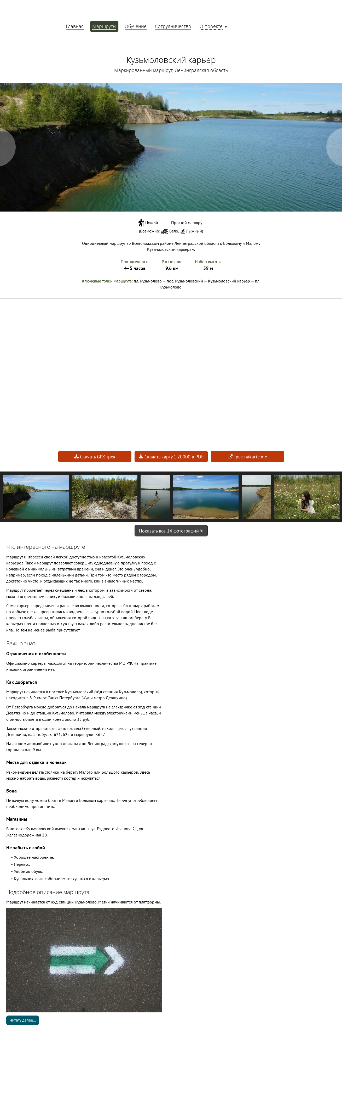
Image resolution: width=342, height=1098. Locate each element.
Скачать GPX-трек (94, 457)
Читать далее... (22, 1020)
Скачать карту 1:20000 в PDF (171, 457)
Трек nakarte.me (247, 457)
